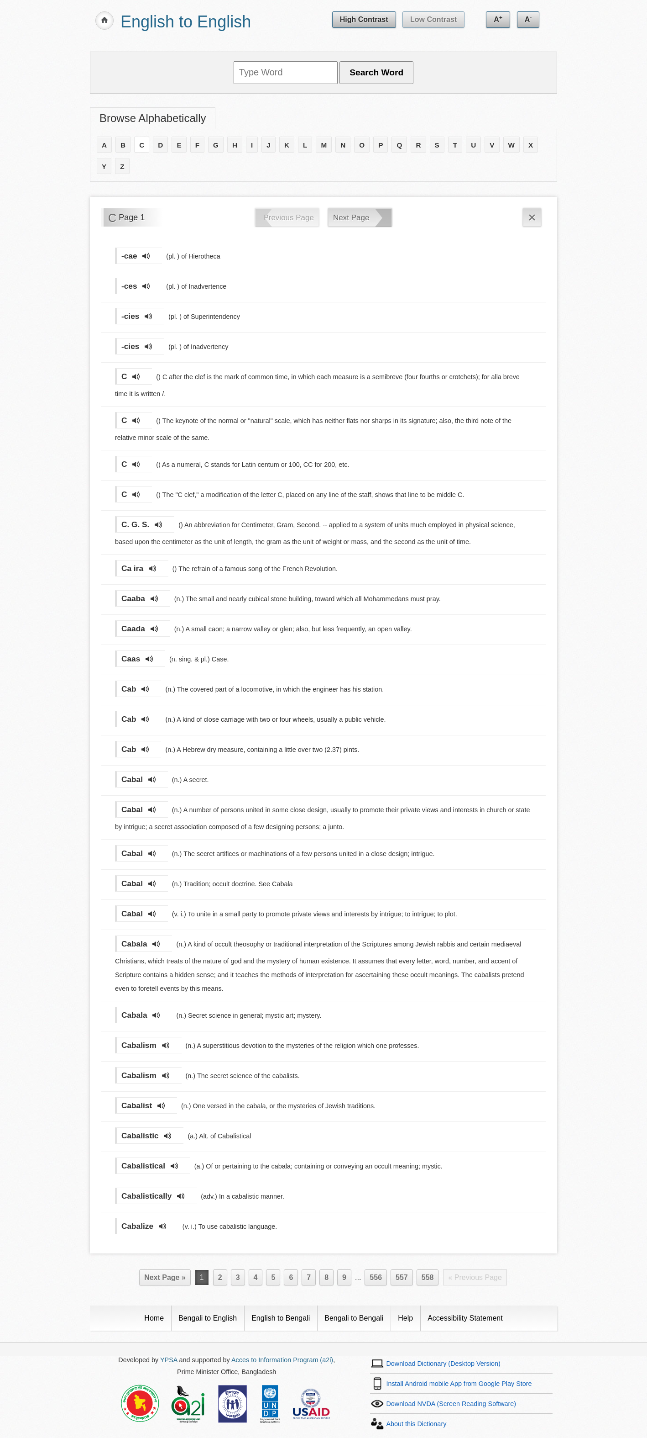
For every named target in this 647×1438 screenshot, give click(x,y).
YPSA (168, 1360)
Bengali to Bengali (353, 1318)
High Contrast (364, 19)
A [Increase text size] (498, 18)
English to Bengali (280, 1318)
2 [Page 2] (220, 1277)
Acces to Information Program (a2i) (282, 1360)
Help (405, 1318)
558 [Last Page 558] (428, 1277)
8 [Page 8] (326, 1277)
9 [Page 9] (344, 1277)
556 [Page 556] (376, 1277)
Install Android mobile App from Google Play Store (459, 1383)
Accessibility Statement (465, 1318)
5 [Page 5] (273, 1277)
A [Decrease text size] (528, 18)
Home (154, 1318)
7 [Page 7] (309, 1277)
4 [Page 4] (256, 1277)
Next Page (351, 217)
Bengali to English (207, 1318)
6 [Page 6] (291, 1277)
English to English (185, 21)
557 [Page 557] (402, 1277)
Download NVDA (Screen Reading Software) (451, 1403)
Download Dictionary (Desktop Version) (443, 1363)
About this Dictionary (416, 1423)
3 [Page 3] (238, 1277)
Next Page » (165, 1277)
